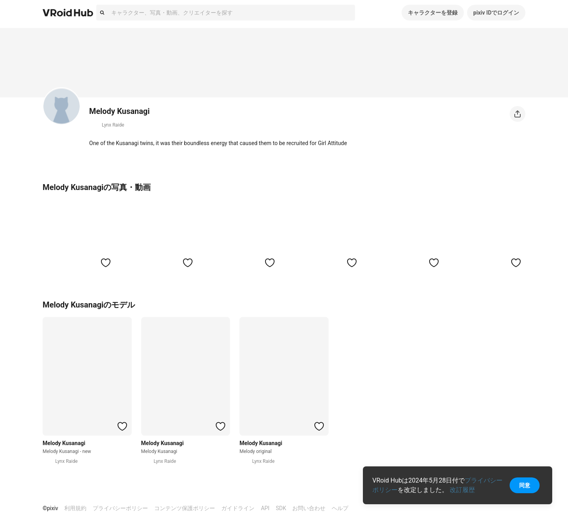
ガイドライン (237, 508)
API (265, 508)
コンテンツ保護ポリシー (184, 508)
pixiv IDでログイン (496, 12)
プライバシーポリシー (120, 508)
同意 (524, 485)
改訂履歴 (462, 490)
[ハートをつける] (105, 262)
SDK (281, 508)
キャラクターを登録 (433, 12)
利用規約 (75, 508)
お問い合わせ (308, 508)
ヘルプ (340, 508)
